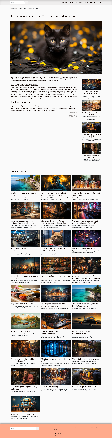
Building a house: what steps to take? (91, 113)
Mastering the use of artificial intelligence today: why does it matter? (52, 223)
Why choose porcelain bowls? (22, 304)
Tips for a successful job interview (91, 156)
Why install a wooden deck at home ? (86, 359)
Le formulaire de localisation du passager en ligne (84, 332)
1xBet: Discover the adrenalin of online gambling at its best (53, 194)
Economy (64, 2)
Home (11, 8)
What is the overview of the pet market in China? (53, 249)
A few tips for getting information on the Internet (91, 92)
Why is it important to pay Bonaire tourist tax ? (24, 194)
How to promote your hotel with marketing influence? (53, 305)
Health (71, 2)
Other (99, 2)
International (79, 2)
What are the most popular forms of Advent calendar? (86, 194)
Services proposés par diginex (83, 248)
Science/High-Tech (90, 2)
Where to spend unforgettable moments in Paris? (22, 360)
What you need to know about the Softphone (23, 249)
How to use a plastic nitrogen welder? (91, 135)
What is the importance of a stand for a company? (25, 277)
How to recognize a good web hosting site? (55, 360)
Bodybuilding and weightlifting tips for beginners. (24, 387)
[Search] (17, 2)
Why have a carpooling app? (21, 331)
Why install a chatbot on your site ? (24, 414)
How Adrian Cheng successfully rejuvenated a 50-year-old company (86, 277)
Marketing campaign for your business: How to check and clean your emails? (23, 223)
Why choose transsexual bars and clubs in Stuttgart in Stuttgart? (85, 222)
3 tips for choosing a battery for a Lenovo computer (54, 332)
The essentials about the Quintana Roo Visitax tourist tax (85, 305)
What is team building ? (50, 386)
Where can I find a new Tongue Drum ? (55, 277)
